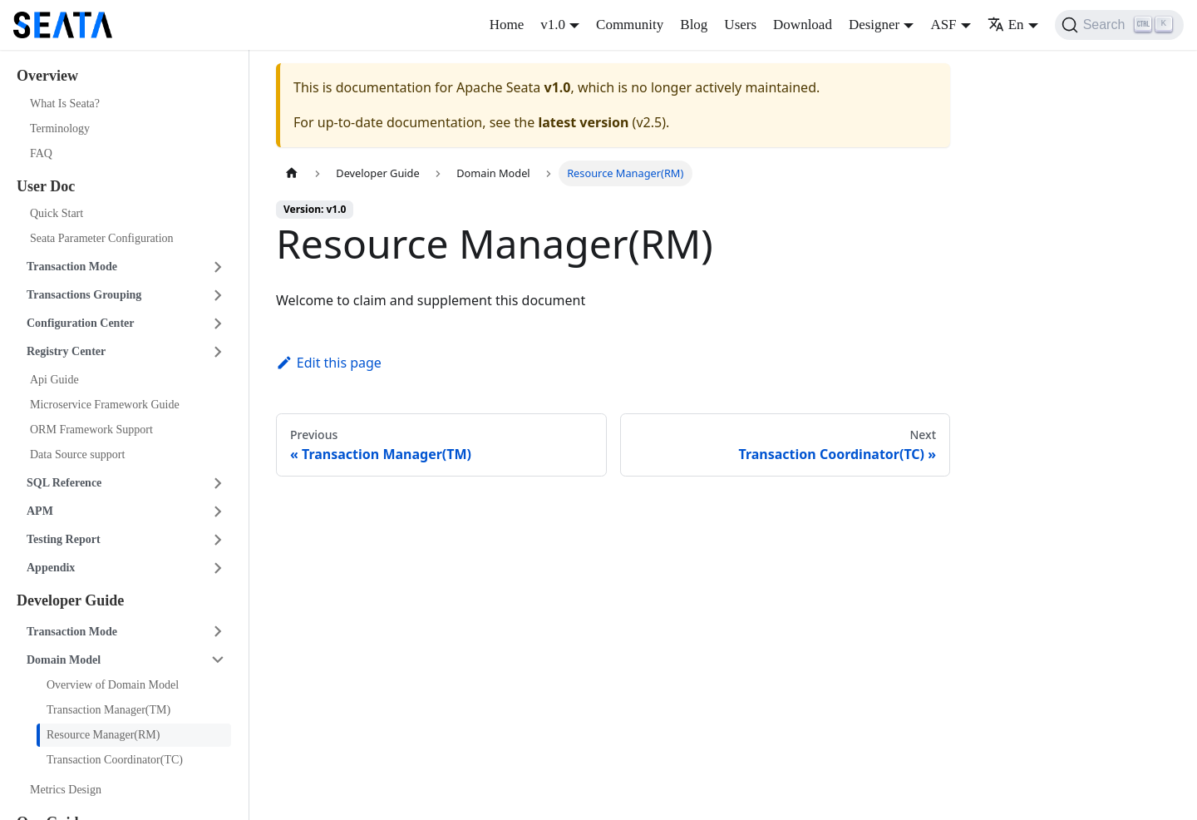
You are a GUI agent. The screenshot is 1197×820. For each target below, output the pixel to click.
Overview (47, 75)
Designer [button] (874, 24)
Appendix (51, 567)
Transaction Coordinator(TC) (115, 759)
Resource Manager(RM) (103, 735)
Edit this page (329, 362)
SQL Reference (64, 483)
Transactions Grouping (84, 295)
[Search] (1119, 25)
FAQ (41, 153)
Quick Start (56, 213)
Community (629, 24)
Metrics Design (65, 789)
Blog (693, 24)
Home (507, 24)
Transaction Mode (72, 266)
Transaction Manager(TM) (108, 710)
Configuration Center (81, 323)
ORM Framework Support (91, 429)
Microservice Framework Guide (105, 404)
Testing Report (64, 539)
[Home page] (292, 173)
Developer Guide (70, 600)
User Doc (46, 186)
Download (802, 24)
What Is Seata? (65, 103)
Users (740, 24)
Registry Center (66, 351)
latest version (583, 122)
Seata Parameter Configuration (102, 238)
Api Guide (54, 379)
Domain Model (64, 660)
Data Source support (77, 454)
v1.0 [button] (552, 24)
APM (40, 511)
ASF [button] (943, 24)
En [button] (1006, 24)
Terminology (60, 128)
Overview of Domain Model (113, 685)
